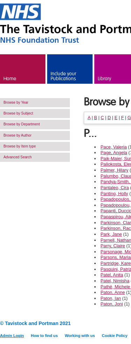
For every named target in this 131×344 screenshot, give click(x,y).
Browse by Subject (18, 113)
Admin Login (12, 335)
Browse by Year (15, 102)
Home (9, 79)
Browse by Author (17, 135)
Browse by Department (21, 124)
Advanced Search (17, 157)
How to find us (44, 335)
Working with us (80, 335)
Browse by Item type (19, 146)
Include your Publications (63, 76)
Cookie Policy (115, 335)
